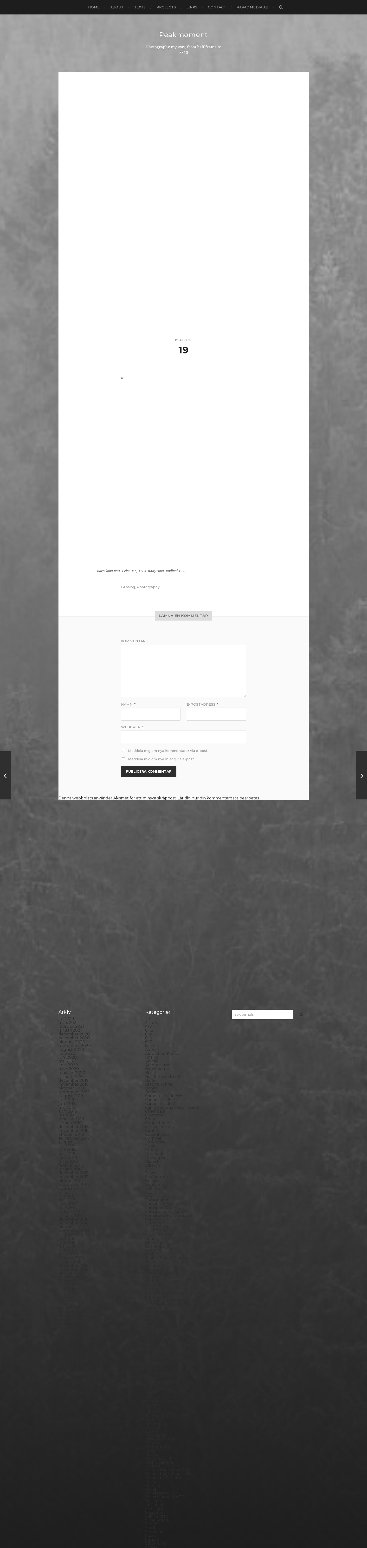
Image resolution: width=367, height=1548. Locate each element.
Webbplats (132, 727)
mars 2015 (67, 1189)
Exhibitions (155, 1077)
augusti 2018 (70, 1031)
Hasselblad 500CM (163, 1162)
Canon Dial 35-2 (160, 993)
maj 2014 (66, 1228)
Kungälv (153, 1243)
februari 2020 (71, 962)
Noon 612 (154, 1309)
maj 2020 (67, 950)
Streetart (154, 1440)
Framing (153, 1112)
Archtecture (157, 954)
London (152, 1263)
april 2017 (67, 1093)
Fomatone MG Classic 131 (168, 1104)
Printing (153, 1374)
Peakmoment (183, 35)
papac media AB (252, 7)
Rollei (150, 1378)
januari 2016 (69, 1151)
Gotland (153, 1139)
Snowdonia (156, 1421)
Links (192, 7)
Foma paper (156, 1089)
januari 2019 (70, 1012)
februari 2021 (71, 915)
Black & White (158, 973)
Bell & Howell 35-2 (162, 966)
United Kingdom (161, 1471)
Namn (128, 704)
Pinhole (152, 1340)
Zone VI (152, 1494)
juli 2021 (66, 908)
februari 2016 (71, 1147)
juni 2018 (67, 1039)
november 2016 (73, 1112)
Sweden (153, 1444)
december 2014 (73, 1201)
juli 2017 (66, 1081)
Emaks (151, 1070)
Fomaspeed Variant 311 (166, 1101)
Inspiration (155, 1197)
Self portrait (156, 1405)
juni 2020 (67, 946)
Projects (166, 7)
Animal (151, 950)
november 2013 (73, 1251)
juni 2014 (67, 1224)
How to (152, 1166)
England (153, 1074)
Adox (150, 939)
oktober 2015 (71, 1162)
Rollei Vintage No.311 (164, 1386)
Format (152, 1108)
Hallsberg (154, 1158)
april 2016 (67, 1139)
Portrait (152, 1371)
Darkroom (155, 1031)
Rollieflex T (156, 1394)
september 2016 (74, 1120)
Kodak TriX (155, 1228)
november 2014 (73, 1205)
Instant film (156, 1201)
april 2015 (67, 1185)
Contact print (158, 1012)
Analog (129, 587)
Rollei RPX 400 (159, 1382)
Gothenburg (157, 1135)
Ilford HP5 (155, 1178)
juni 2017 (67, 1085)
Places (151, 1344)
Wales (151, 1482)
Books (151, 977)
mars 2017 (68, 1097)
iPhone (152, 1209)
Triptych (153, 1467)
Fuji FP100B (156, 1116)
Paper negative (160, 1328)
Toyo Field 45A (159, 1463)
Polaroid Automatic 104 (167, 1359)
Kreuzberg (155, 1239)
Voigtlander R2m (161, 1479)
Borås (150, 981)
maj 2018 (67, 1043)
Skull (150, 1417)
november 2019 (73, 973)
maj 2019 (66, 996)
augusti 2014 (70, 1216)
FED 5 (150, 1081)
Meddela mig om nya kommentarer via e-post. (168, 750)
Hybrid (151, 1170)
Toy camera (156, 1459)
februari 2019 (71, 1008)
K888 (150, 1212)
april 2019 (67, 1000)
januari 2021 (70, 919)
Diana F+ (153, 1050)
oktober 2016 (71, 1116)
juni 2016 (66, 1131)
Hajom (151, 1151)
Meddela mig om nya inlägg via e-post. (161, 759)
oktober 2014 (71, 1209)
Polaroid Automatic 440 (168, 1363)
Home (94, 7)
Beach (151, 962)
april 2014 (67, 1232)
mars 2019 (68, 1004)
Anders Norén (192, 1532)
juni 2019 (67, 993)
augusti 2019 (70, 985)
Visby (150, 1475)
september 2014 (74, 1212)
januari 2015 (69, 1197)
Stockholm (155, 1432)
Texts (140, 7)
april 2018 (67, 1047)
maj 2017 (66, 1089)
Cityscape (154, 1004)
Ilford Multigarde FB (165, 1182)
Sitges (151, 1413)
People (152, 1332)
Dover (151, 1062)
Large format (157, 1255)
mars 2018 (68, 1050)
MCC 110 (152, 1282)
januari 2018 (70, 1058)
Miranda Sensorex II (164, 1290)
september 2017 (74, 1074)
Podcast (153, 1355)
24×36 (151, 912)
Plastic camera (159, 1351)
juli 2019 (66, 989)
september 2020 (74, 935)
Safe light (154, 1398)
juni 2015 (66, 1178)
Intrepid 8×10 (158, 1205)
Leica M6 (153, 1259)
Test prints (155, 1452)
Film (149, 1085)
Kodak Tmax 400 (161, 1224)
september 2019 (74, 981)
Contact (217, 7)
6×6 (148, 927)
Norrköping (156, 1313)
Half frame (155, 1155)
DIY (148, 1058)
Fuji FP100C (156, 1120)
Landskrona (156, 1251)
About (116, 7)
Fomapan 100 (158, 1097)
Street (151, 1436)
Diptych (152, 1054)
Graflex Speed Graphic (166, 1147)
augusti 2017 (70, 1077)
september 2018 (74, 1027)
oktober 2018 (71, 1023)
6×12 (149, 919)
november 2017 (73, 1066)
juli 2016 (66, 1128)
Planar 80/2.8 (158, 1347)
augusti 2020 (71, 939)
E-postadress (202, 704)
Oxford (152, 1320)
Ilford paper (156, 1185)
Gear (150, 1128)
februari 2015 (71, 1193)
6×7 (148, 931)
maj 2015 (66, 1182)
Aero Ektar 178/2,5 (162, 942)
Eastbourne (156, 1066)
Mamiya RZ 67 (158, 1270)
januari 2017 (70, 1104)
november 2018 (73, 1020)
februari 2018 (71, 1054)
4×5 (148, 915)
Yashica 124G (157, 1486)
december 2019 (73, 969)
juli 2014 (66, 1220)
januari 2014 (70, 1243)
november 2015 (73, 1158)
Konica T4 (154, 1232)
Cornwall (153, 1027)
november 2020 (74, 927)
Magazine (154, 1266)
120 (148, 908)
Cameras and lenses (164, 985)
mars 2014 (68, 1236)
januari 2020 (70, 966)
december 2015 (73, 1155)
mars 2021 (68, 912)
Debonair (154, 1039)
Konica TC (154, 1236)
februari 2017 (71, 1101)
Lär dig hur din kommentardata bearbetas (218, 798)
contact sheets (159, 1016)
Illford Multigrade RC (165, 1189)
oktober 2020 (71, 931)
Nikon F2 (153, 1301)
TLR (149, 1455)
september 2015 (74, 1166)
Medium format (160, 1286)
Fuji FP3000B (158, 1124)
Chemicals (155, 1000)
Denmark (154, 1043)
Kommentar (133, 640)
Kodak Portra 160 (161, 1216)
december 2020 (74, 923)
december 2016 (73, 1108)
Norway (152, 1317)
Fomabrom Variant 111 (165, 1093)
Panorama (155, 1324)
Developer (155, 1047)
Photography (148, 587)
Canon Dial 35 (158, 989)
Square (152, 1428)
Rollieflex (154, 1390)
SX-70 (151, 1448)
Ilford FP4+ (156, 1174)
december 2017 (73, 1062)
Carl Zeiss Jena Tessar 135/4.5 (172, 996)
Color (150, 1008)
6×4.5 (150, 923)
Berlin (151, 969)
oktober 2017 (71, 1070)
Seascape (154, 1401)
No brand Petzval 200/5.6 (169, 1305)
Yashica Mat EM (159, 1490)
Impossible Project (163, 1193)
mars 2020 (68, 958)
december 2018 (73, 1016)
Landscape (155, 1247)
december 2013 (73, 1247)
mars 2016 (67, 1143)
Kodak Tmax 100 (161, 1220)
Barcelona (155, 958)
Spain (150, 1425)
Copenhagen (157, 1023)
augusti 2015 (70, 1170)
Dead (150, 1035)
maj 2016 (66, 1135)
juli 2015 (66, 1174)
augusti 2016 (70, 1124)
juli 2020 (66, 942)
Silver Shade (157, 1409)
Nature (152, 1293)
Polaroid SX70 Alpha (165, 1367)
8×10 (149, 935)
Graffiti (151, 1143)
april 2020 (68, 954)
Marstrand (155, 1278)
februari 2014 (71, 1239)
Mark (150, 1274)
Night (150, 1297)
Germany (154, 1131)
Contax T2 (155, 1020)
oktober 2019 (71, 977)
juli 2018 (66, 1035)
